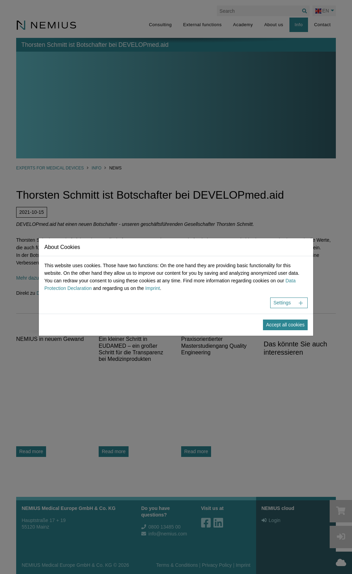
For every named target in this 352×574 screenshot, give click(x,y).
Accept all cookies (285, 324)
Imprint (152, 288)
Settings (282, 302)
